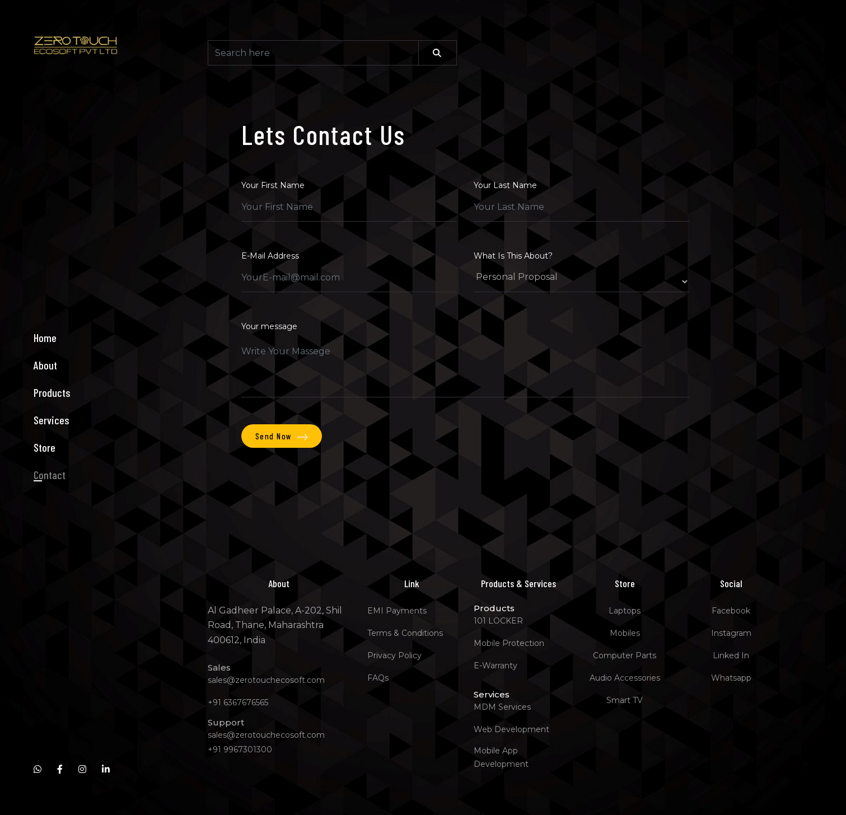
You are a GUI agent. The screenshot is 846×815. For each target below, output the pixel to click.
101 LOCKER (498, 621)
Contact (50, 474)
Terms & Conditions (405, 633)
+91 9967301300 (240, 749)
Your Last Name (505, 185)
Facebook (731, 611)
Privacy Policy (394, 655)
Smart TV (624, 700)
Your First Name (273, 185)
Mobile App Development (501, 757)
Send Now (282, 436)
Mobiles (625, 633)
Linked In (731, 655)
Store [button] (44, 447)
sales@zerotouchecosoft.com (266, 680)
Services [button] (51, 420)
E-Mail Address (270, 256)
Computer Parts (624, 655)
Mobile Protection (509, 643)
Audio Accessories (625, 678)
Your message (269, 326)
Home (45, 337)
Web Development (511, 729)
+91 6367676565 (238, 702)
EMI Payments (397, 611)
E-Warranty (495, 666)
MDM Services (502, 707)
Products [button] (52, 392)
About (45, 365)
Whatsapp (731, 678)
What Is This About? (513, 256)
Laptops (625, 611)
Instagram (731, 633)
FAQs (378, 678)
